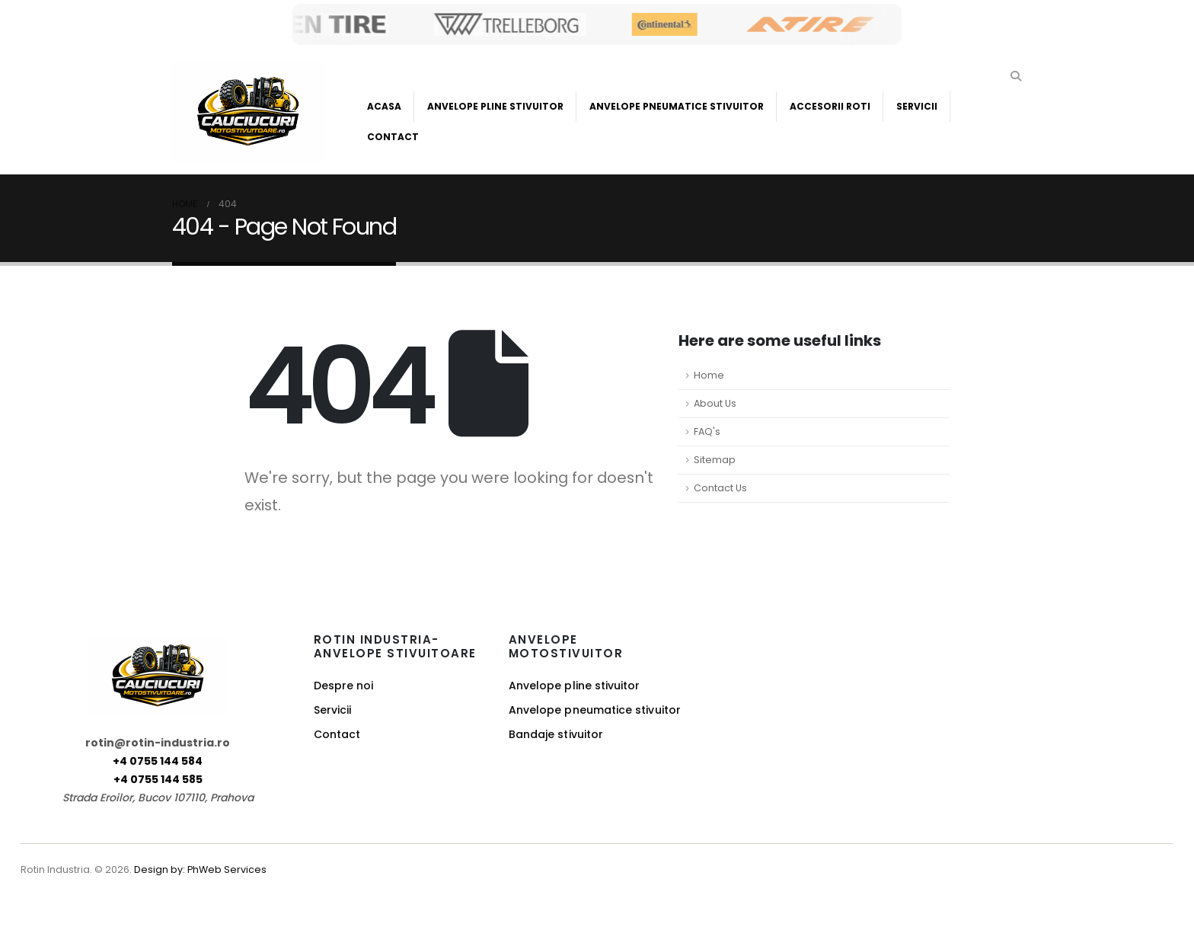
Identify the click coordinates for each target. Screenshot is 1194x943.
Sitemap (715, 459)
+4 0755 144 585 (158, 779)
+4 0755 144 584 (158, 761)
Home (709, 375)
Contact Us (720, 487)
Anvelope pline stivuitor (574, 685)
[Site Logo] (248, 111)
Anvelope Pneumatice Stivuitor (676, 106)
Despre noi (344, 685)
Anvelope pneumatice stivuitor (595, 710)
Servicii (916, 106)
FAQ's (707, 431)
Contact (393, 136)
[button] (1015, 76)
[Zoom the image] (157, 646)
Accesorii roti (830, 106)
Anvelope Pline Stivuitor (495, 106)
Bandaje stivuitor (556, 734)
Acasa (384, 106)
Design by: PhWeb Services (200, 869)
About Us (715, 403)
